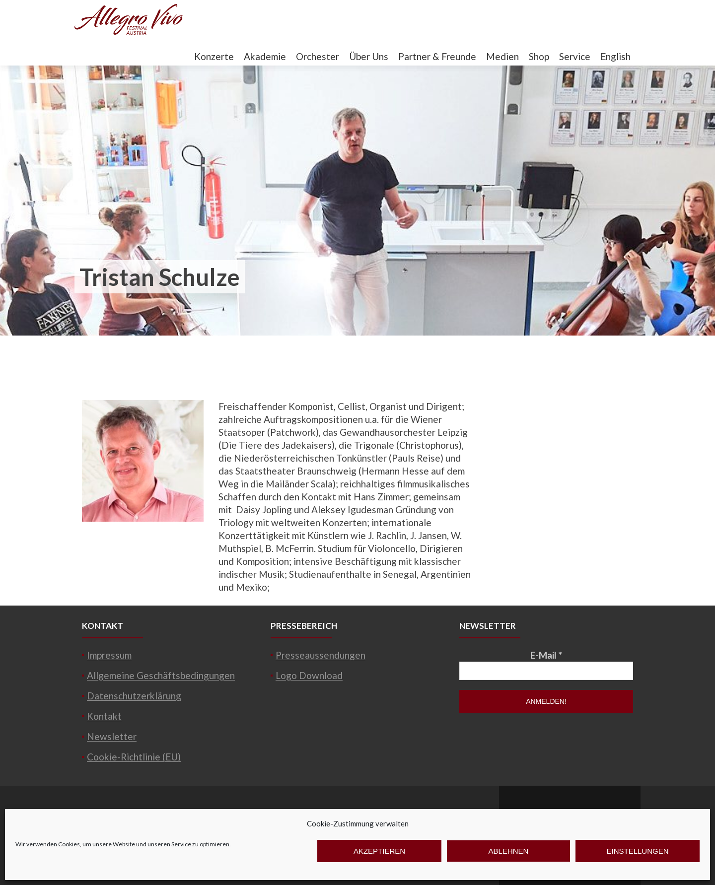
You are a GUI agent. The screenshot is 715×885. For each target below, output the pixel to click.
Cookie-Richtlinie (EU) (134, 756)
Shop (539, 56)
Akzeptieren (379, 851)
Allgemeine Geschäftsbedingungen (161, 675)
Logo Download (309, 675)
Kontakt (104, 716)
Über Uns (368, 56)
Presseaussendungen (320, 655)
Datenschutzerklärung (134, 695)
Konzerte (214, 56)
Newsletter (112, 736)
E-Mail (546, 655)
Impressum (109, 655)
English (615, 56)
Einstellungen (637, 851)
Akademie (265, 56)
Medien (502, 56)
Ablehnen (509, 851)
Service (574, 56)
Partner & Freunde (437, 56)
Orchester (317, 56)
